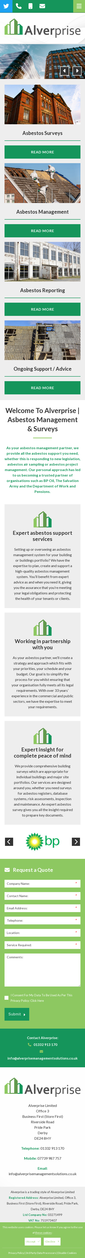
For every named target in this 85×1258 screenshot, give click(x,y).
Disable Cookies (67, 1252)
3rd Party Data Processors (41, 1252)
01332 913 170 (45, 1044)
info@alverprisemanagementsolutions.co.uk (42, 1058)
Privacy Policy (16, 1252)
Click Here (37, 1000)
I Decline (52, 1241)
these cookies (43, 1232)
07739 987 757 (49, 1158)
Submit (16, 1014)
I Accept (33, 1241)
